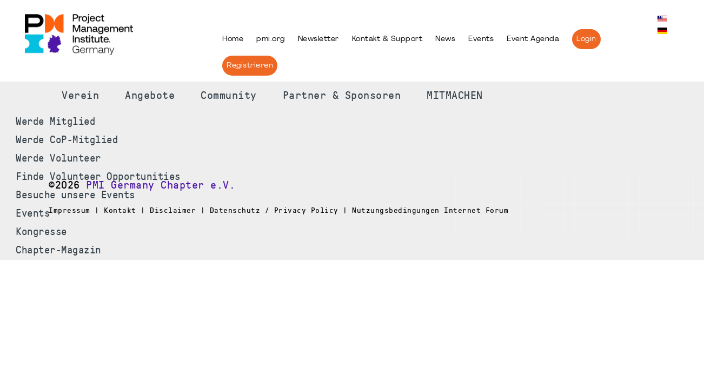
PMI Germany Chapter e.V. (160, 185)
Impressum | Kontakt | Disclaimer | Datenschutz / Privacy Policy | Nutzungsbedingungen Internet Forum (278, 210)
